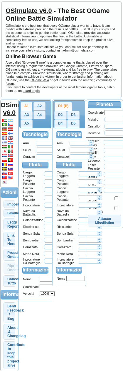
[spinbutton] (45, 143)
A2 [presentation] (39, 106)
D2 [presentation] (60, 115)
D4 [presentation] (60, 123)
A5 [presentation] (26, 123)
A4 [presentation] (39, 115)
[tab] (27, 106)
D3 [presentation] (73, 115)
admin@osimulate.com (78, 50)
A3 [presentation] (26, 115)
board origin (31, 90)
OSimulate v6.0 (29, 10)
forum (10, 83)
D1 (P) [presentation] (63, 106)
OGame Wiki (40, 80)
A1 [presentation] (26, 106)
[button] (9, 204)
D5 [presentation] (73, 123)
